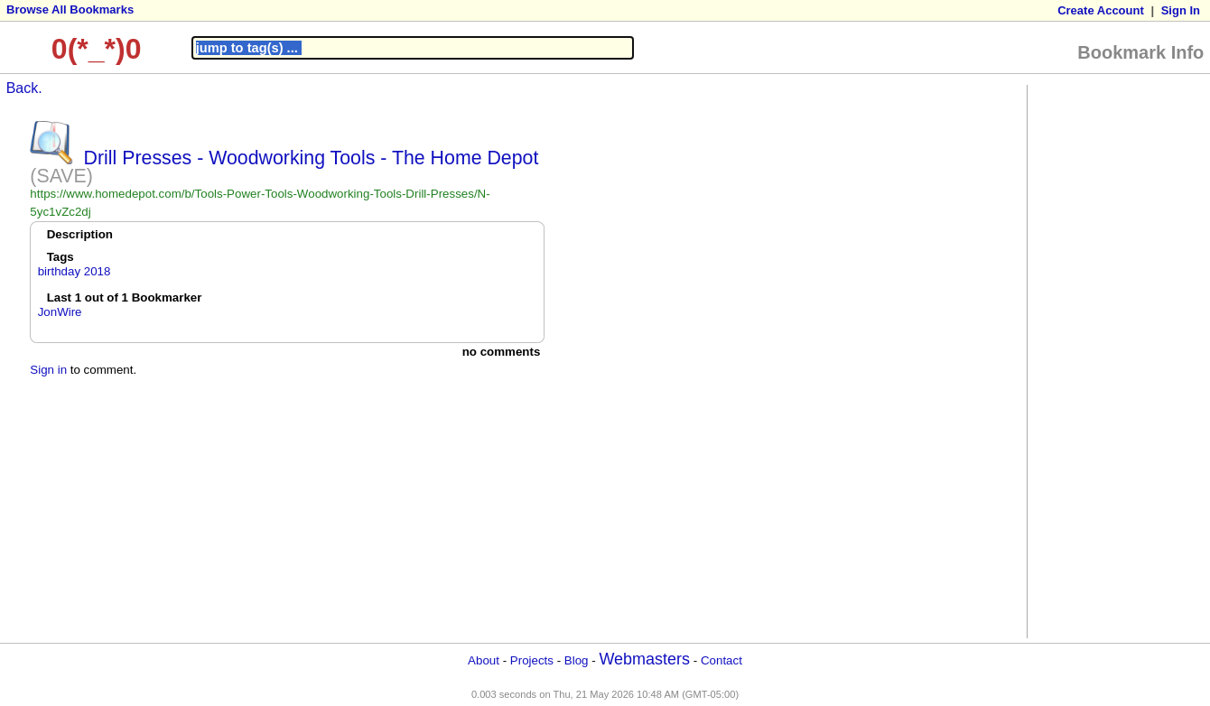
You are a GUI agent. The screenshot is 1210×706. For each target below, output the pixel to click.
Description (80, 234)
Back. (24, 88)
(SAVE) (61, 176)
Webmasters (644, 659)
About (483, 660)
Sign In (1180, 10)
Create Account (1100, 10)
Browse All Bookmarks (70, 9)
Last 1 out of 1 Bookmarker (124, 297)
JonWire (60, 312)
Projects (532, 660)
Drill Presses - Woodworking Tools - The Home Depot (311, 158)
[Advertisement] (1104, 360)
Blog (576, 660)
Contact (721, 660)
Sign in (48, 369)
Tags (60, 257)
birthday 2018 (74, 271)
